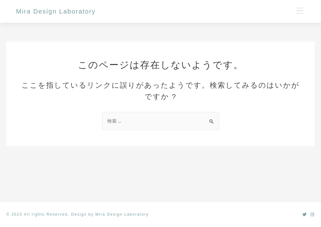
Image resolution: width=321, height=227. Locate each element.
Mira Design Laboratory (56, 11)
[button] (299, 11)
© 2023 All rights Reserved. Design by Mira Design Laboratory (77, 214)
